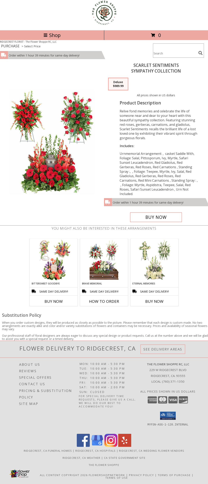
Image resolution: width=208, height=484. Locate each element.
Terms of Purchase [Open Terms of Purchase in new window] (174, 475)
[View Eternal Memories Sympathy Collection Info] (154, 260)
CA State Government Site (124, 458)
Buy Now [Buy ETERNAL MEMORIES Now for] (154, 301)
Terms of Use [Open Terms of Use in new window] (116, 478)
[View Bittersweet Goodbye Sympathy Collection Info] (54, 260)
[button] (168, 416)
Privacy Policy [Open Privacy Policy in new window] (141, 475)
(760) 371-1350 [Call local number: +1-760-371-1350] (173, 381)
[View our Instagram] (110, 446)
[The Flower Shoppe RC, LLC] (104, 24)
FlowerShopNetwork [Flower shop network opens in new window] (107, 475)
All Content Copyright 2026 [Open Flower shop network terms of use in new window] (64, 475)
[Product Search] (175, 53)
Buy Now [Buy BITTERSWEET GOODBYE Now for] (53, 301)
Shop (52, 35)
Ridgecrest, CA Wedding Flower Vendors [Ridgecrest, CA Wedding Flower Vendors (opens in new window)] (151, 451)
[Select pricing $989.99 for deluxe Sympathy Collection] (118, 84)
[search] (200, 53)
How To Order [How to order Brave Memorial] (104, 301)
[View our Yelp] (124, 446)
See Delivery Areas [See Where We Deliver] (162, 349)
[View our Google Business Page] (97, 446)
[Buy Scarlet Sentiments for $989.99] (156, 217)
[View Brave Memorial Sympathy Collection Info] (104, 260)
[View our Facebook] (83, 446)
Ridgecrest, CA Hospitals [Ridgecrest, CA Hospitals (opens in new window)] (95, 451)
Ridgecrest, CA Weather (82, 458)
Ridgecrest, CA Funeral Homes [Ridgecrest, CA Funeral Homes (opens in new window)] (48, 451)
